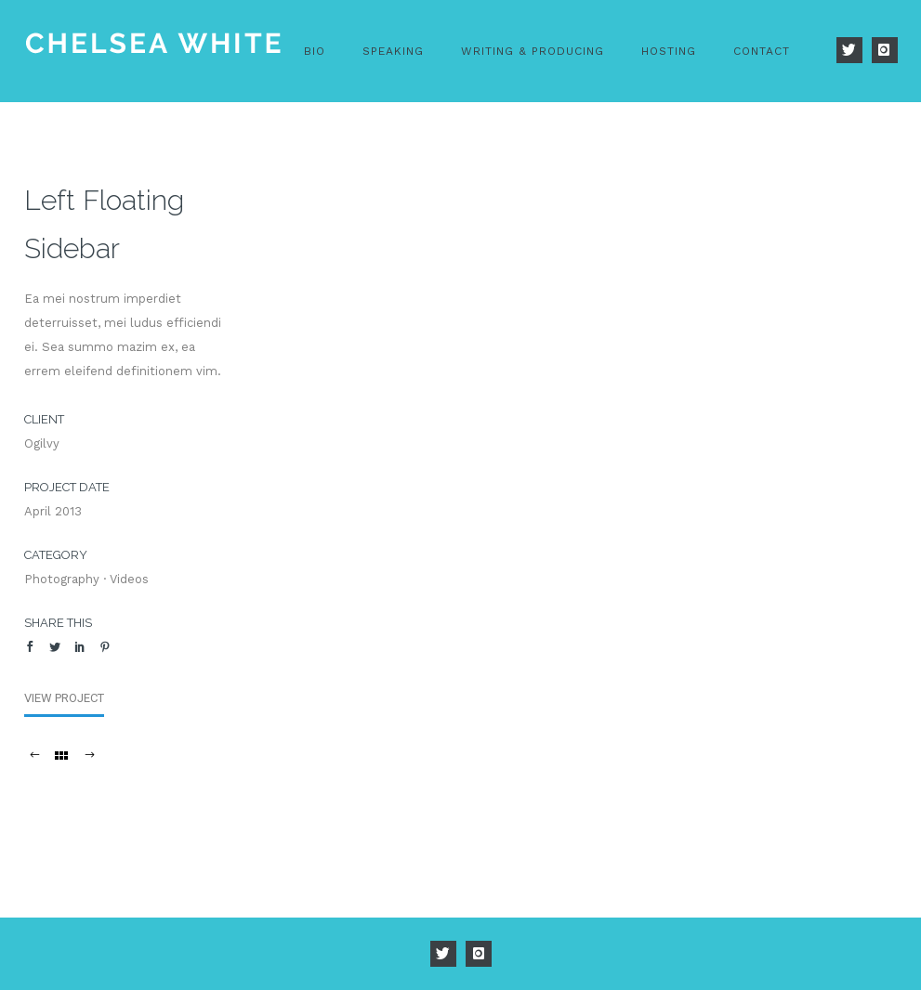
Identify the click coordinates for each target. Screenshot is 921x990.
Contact (761, 51)
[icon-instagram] (885, 50)
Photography (61, 579)
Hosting (668, 51)
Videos (129, 579)
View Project (64, 698)
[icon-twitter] (854, 50)
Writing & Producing (532, 51)
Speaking (393, 51)
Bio (314, 51)
